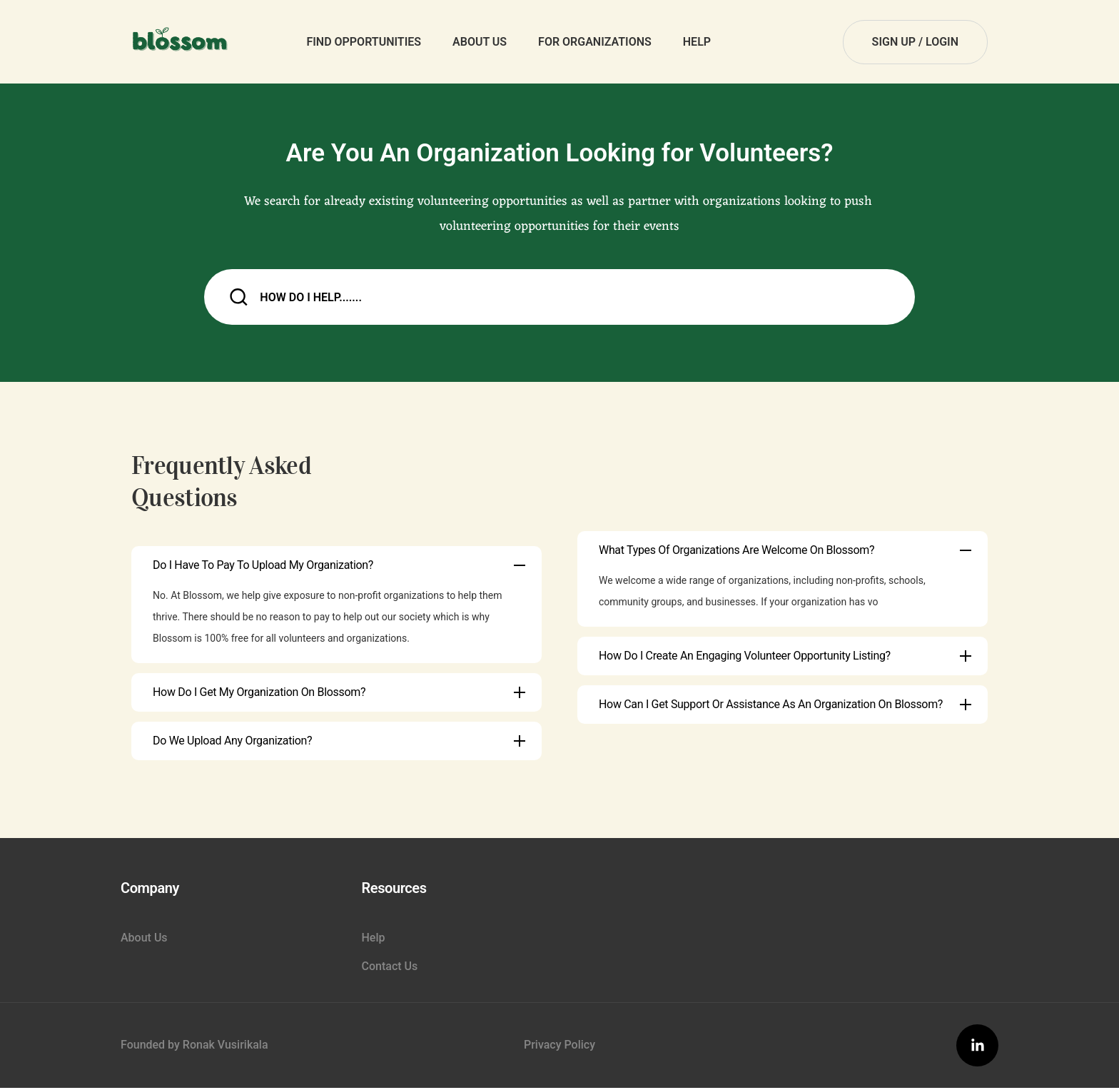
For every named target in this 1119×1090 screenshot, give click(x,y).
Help (697, 42)
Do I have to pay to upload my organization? (263, 566)
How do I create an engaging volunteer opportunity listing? (745, 657)
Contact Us (390, 967)
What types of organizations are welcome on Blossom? (736, 551)
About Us (479, 42)
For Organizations (595, 42)
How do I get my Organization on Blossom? (259, 693)
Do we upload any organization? (232, 742)
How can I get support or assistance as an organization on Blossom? (771, 705)
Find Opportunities (363, 42)
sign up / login (915, 42)
